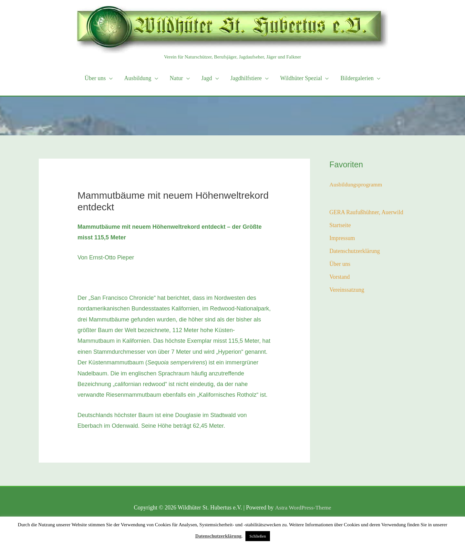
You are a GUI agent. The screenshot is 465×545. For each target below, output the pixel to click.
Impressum (342, 238)
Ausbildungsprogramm (356, 184)
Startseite (340, 225)
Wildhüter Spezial (301, 78)
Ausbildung (137, 78)
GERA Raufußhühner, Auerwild (366, 212)
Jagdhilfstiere (246, 78)
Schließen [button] (257, 536)
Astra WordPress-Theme (303, 507)
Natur (176, 78)
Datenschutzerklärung (354, 251)
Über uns (95, 78)
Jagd (207, 78)
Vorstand (339, 278)
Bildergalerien (357, 78)
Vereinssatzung (347, 291)
